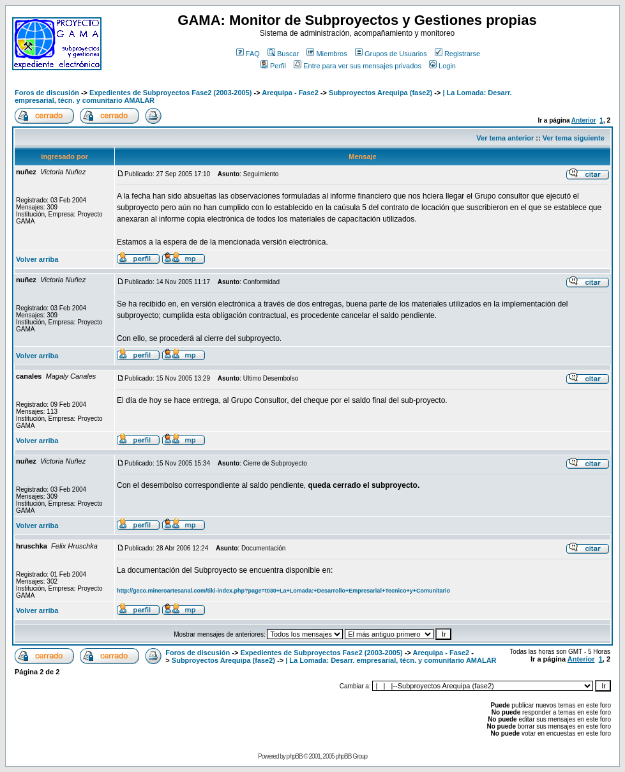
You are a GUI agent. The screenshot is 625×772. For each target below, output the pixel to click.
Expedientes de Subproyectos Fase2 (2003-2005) (170, 92)
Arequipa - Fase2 (290, 92)
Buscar (283, 53)
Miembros (326, 53)
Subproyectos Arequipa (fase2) (380, 92)
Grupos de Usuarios (391, 53)
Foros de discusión (47, 92)
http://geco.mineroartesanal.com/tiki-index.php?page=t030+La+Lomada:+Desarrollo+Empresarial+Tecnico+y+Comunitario (283, 590)
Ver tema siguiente (574, 138)
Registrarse (457, 53)
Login (442, 66)
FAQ (248, 53)
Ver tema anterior (505, 138)
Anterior (583, 120)
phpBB (295, 756)
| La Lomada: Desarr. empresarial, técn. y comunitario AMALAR (390, 660)
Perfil (273, 66)
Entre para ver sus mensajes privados (357, 66)
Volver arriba (37, 259)
